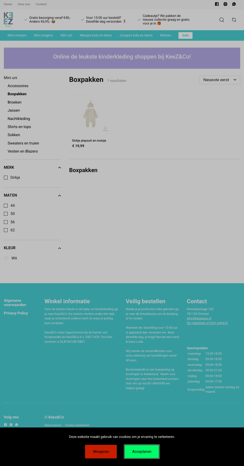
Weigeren (101, 451)
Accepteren (141, 451)
